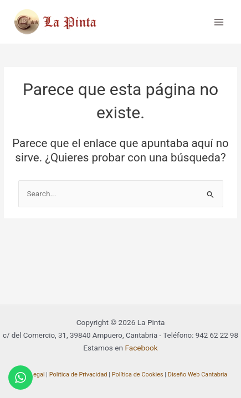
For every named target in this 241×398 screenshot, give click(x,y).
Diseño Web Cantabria (198, 374)
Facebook (141, 347)
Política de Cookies (137, 374)
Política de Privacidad (78, 374)
